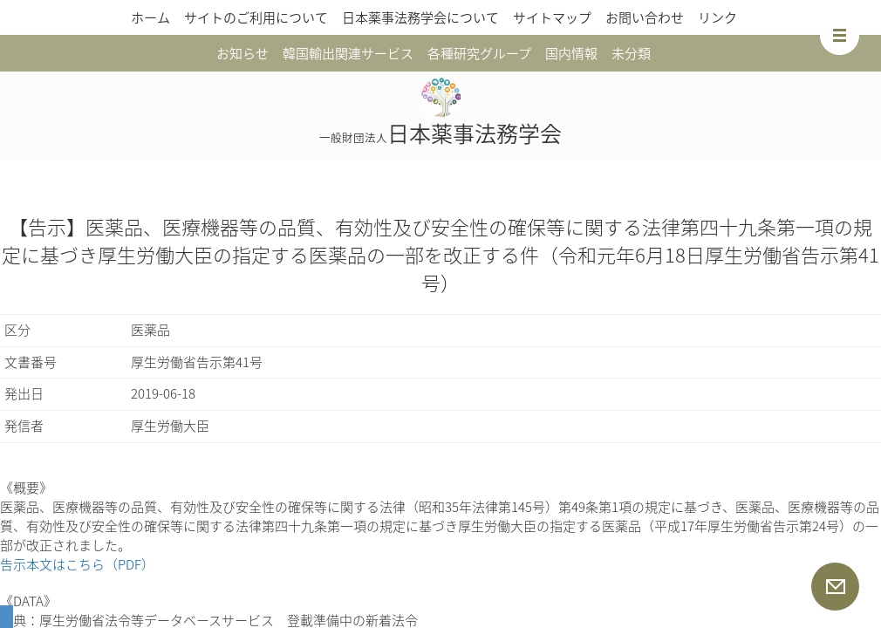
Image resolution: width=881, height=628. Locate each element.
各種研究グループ (479, 53)
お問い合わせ (644, 17)
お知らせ (242, 53)
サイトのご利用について (256, 17)
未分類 (631, 53)
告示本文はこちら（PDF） (77, 564)
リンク (717, 17)
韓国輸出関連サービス (348, 53)
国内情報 (571, 53)
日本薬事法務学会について (420, 17)
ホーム (150, 17)
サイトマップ (552, 17)
